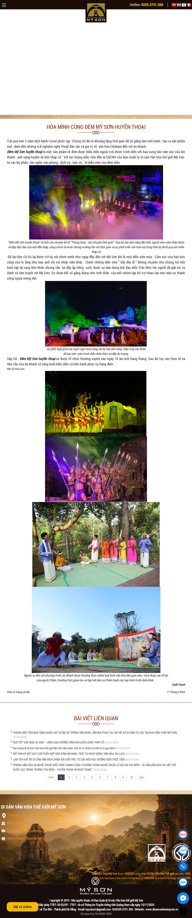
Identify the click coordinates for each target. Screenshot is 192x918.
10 (131, 777)
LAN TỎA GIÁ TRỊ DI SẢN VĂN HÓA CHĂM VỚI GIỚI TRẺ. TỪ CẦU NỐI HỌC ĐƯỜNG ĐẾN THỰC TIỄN (69, 759)
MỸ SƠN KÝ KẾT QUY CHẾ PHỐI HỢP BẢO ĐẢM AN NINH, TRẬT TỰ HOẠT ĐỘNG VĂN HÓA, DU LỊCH (69, 754)
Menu (4, 5)
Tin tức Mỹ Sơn (52, 111)
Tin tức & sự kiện (28, 111)
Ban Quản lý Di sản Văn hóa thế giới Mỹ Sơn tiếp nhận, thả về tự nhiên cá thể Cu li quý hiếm (64, 748)
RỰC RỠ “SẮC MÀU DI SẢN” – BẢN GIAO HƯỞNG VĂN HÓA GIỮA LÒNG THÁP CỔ (58, 742)
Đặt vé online (22, 906)
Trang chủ (7, 111)
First (51, 777)
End (141, 777)
